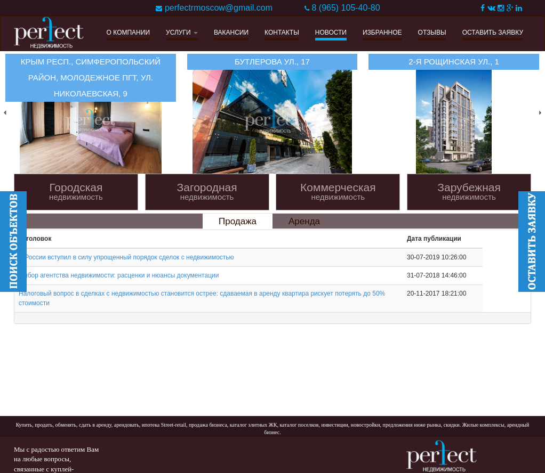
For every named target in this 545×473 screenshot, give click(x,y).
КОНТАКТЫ (282, 32)
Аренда (304, 221)
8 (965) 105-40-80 (345, 7)
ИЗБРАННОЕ (382, 32)
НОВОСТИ (331, 32)
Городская (76, 191)
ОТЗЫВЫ (432, 32)
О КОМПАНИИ (128, 32)
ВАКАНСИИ (231, 32)
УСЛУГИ (182, 32)
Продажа (238, 221)
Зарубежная (469, 191)
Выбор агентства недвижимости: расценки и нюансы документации (119, 275)
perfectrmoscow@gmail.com (218, 7)
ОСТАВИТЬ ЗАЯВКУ (492, 32)
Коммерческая (337, 191)
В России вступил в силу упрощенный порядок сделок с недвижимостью (126, 257)
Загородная (207, 191)
